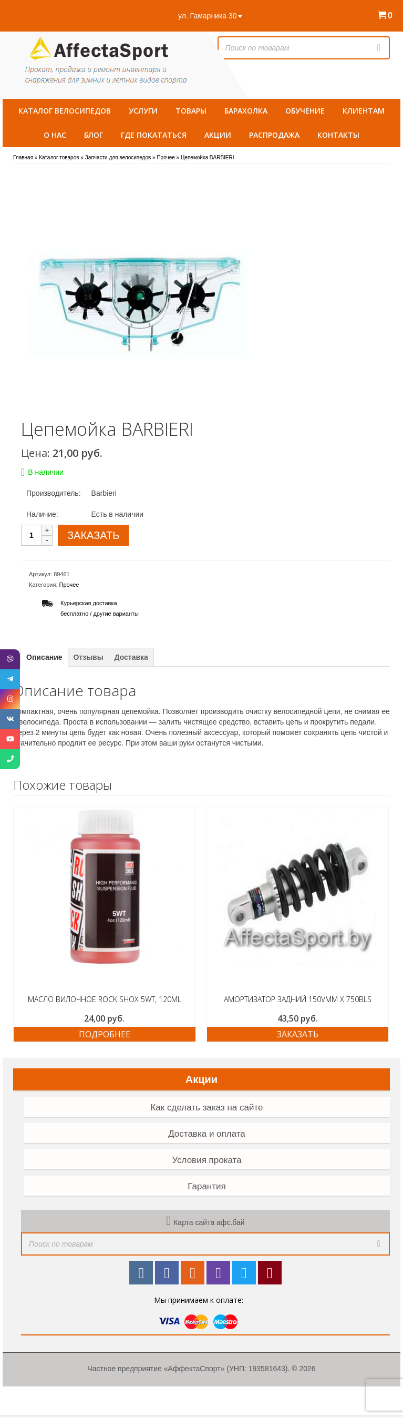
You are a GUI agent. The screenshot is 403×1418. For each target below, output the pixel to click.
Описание (44, 657)
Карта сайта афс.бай (208, 1222)
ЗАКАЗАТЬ (93, 535)
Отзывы (88, 657)
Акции (201, 1079)
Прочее (69, 585)
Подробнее (104, 1034)
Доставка (131, 657)
